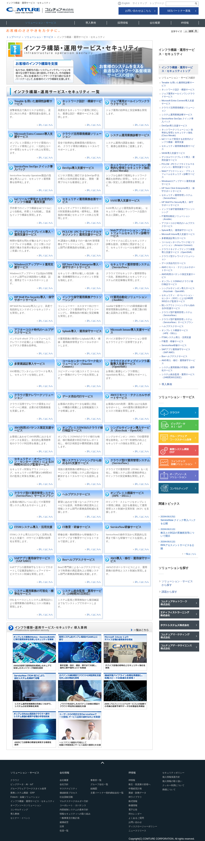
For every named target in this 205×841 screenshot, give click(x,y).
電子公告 (133, 809)
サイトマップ (140, 3)
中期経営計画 (135, 788)
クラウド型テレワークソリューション (33, 396)
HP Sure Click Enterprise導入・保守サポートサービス (81, 266)
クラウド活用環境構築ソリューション (81, 135)
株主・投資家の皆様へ (140, 784)
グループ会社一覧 (99, 784)
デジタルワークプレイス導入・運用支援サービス (33, 233)
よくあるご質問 (136, 818)
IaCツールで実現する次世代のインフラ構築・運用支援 (33, 200)
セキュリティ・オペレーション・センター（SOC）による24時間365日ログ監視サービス (34, 461)
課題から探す (169, 591)
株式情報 (133, 801)
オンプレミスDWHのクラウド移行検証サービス (82, 429)
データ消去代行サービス (77, 396)
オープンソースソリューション (25, 805)
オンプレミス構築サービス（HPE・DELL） (127, 494)
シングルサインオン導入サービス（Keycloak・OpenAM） (130, 429)
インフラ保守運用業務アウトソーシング (81, 298)
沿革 (62, 826)
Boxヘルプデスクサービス (78, 559)
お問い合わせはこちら (138, 10)
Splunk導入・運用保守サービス (82, 331)
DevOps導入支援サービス (78, 167)
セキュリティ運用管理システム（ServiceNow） (130, 266)
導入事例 (90, 22)
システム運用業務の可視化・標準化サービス (33, 592)
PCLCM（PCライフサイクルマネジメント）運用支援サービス (81, 233)
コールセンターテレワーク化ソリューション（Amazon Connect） (81, 364)
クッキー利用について (173, 785)
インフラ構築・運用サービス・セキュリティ (32, 801)
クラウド (14, 780)
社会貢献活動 (66, 797)
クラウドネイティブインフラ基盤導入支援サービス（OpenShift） (130, 364)
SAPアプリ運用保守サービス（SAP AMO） (32, 560)
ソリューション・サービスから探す (177, 583)
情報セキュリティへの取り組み (75, 814)
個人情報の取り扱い (172, 781)
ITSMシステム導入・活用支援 (33, 527)
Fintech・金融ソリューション (25, 797)
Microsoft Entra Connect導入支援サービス (33, 135)
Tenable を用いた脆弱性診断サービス (33, 103)
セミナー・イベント (20, 818)
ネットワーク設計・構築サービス (81, 103)
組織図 (93, 788)
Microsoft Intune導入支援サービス (130, 331)
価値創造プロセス (68, 793)
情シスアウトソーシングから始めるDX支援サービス (81, 462)
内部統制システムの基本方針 (74, 809)
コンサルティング (19, 809)
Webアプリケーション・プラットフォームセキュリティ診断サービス (130, 233)
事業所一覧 (95, 780)
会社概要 (155, 22)
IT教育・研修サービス (76, 527)
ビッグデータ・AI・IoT (21, 784)
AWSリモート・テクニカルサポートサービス (130, 396)
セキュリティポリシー (173, 773)
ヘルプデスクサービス (76, 494)
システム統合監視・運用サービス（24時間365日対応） (81, 592)
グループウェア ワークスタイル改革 (28, 788)
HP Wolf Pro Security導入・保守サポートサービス (34, 298)
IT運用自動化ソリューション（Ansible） (128, 298)
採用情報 (123, 22)
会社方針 (64, 784)
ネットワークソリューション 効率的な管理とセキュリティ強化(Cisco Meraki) (130, 168)
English (124, 3)
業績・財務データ (137, 793)
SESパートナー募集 (179, 10)
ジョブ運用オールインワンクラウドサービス (130, 103)
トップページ (157, 3)
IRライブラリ (135, 797)
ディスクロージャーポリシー (143, 826)
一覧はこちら (190, 554)
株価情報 (133, 805)
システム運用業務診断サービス (130, 135)
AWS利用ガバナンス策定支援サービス (34, 429)
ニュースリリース (137, 830)
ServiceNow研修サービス (125, 527)
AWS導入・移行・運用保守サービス (130, 560)
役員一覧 (64, 830)
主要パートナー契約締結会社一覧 (107, 793)
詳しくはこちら (46, 125)
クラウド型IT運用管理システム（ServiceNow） (130, 462)
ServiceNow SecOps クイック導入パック (33, 168)
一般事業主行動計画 (69, 818)
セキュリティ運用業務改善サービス (81, 200)
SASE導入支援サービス (125, 200)
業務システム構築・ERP (22, 793)
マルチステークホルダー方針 (74, 801)
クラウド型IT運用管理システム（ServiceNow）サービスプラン (34, 494)
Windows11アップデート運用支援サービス (33, 266)
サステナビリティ (68, 788)
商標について (169, 789)
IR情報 (185, 22)
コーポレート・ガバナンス (73, 805)
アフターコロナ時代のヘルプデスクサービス (33, 331)
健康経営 (64, 822)
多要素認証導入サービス (29, 363)
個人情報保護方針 (171, 777)
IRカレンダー (135, 814)
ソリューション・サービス (40, 22)
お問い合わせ (135, 822)
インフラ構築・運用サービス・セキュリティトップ (177, 69)
